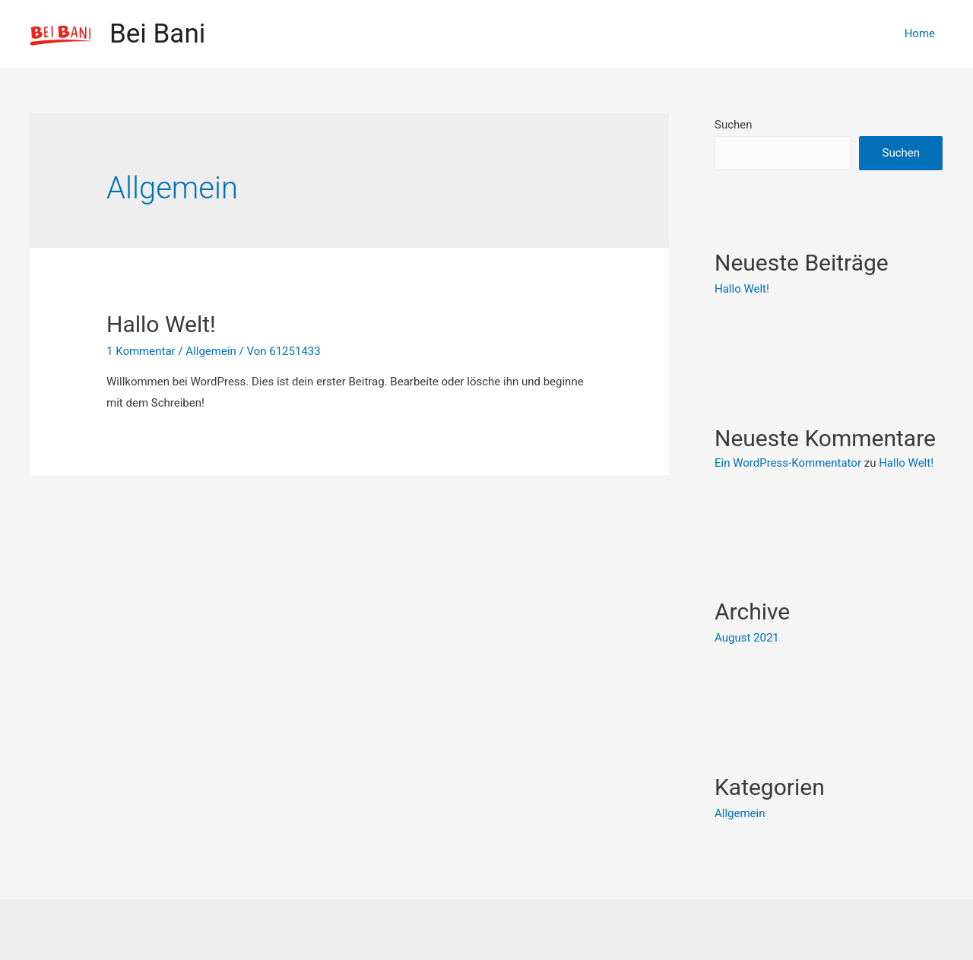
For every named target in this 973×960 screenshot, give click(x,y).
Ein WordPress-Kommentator (788, 463)
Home (920, 33)
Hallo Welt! (161, 324)
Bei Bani (157, 33)
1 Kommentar (141, 351)
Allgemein (210, 351)
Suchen (734, 124)
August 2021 (747, 638)
